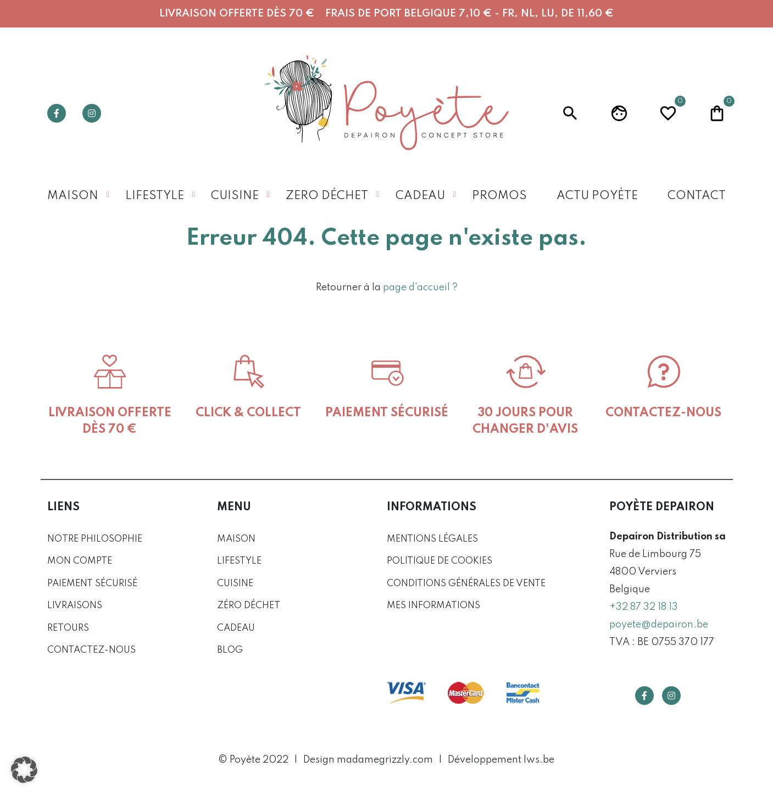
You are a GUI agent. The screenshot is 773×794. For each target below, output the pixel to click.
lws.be (539, 760)
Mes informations (433, 605)
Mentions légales (432, 539)
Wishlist (668, 112)
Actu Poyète (597, 196)
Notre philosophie (94, 539)
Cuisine (235, 196)
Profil (619, 113)
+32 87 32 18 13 (643, 607)
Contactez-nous (91, 650)
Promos (499, 196)
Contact (697, 196)
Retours (68, 628)
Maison (72, 196)
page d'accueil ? (420, 288)
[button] (24, 770)
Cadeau (420, 196)
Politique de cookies (439, 561)
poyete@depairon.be (658, 625)
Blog (230, 650)
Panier (717, 112)
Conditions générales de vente (466, 583)
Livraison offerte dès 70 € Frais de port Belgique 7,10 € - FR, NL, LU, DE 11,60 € (386, 13)
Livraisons (74, 605)
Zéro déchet (248, 605)
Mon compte (79, 561)
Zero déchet (327, 196)
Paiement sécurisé (92, 583)
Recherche (570, 113)
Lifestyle (154, 196)
